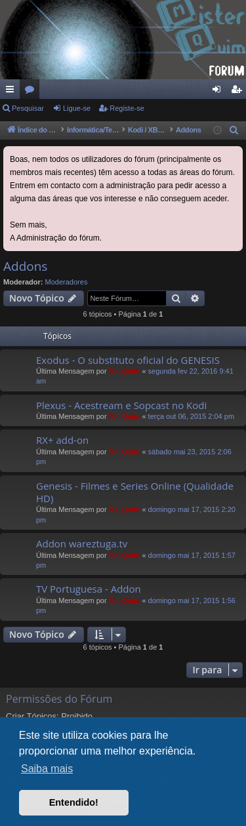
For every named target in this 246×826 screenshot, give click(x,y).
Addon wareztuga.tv (81, 543)
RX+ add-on (62, 439)
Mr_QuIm (124, 371)
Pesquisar (28, 108)
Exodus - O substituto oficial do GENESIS (128, 359)
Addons (25, 266)
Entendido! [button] (73, 802)
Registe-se (127, 108)
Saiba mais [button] (47, 768)
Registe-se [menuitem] (239, 92)
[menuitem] (234, 130)
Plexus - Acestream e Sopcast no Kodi (121, 405)
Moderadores (66, 282)
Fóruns (32, 92)
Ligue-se (77, 108)
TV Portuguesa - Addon (88, 588)
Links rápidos (12, 92)
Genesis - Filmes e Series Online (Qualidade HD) (135, 492)
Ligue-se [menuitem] (219, 92)
